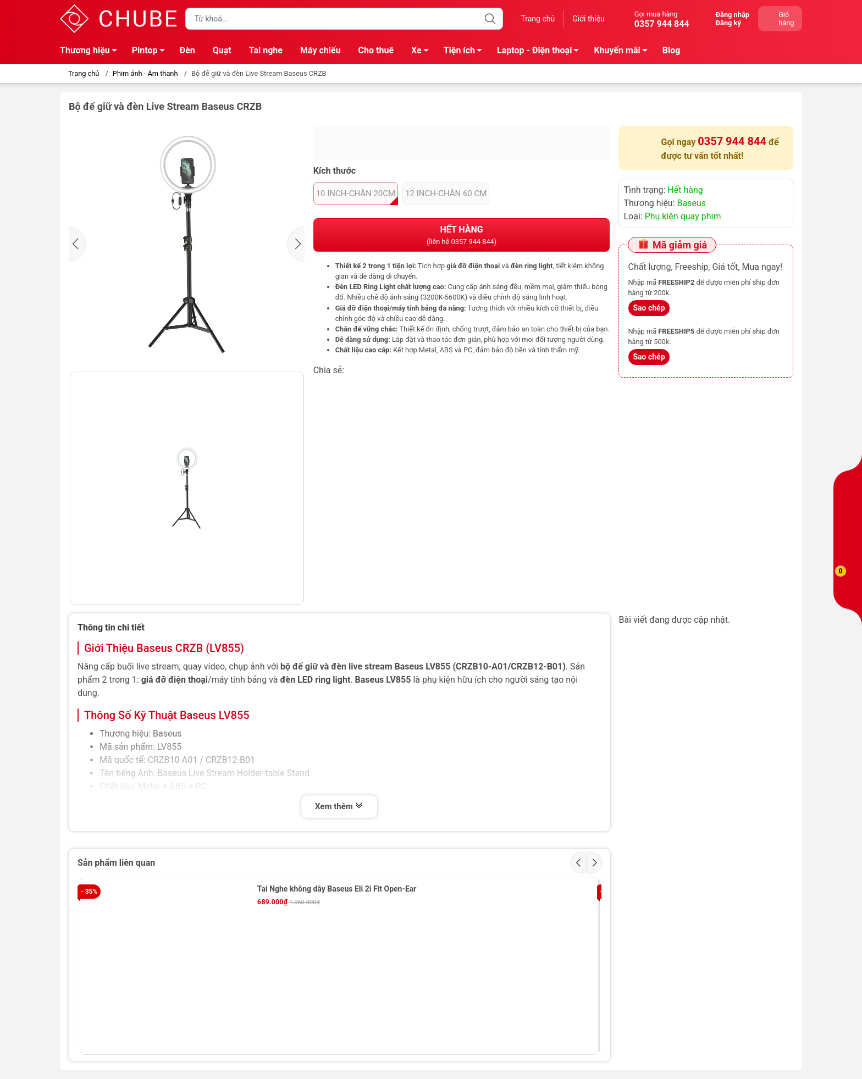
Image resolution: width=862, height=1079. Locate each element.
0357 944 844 (732, 141)
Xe (423, 52)
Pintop (151, 52)
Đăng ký (728, 23)
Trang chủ (538, 18)
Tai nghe (266, 50)
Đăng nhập (732, 14)
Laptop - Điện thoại (541, 52)
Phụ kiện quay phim (683, 216)
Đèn (187, 50)
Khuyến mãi (623, 52)
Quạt (222, 50)
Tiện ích (466, 52)
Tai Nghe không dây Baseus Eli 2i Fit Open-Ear (337, 888)
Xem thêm (339, 806)
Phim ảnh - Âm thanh (145, 73)
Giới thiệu (588, 18)
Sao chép (649, 307)
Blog (671, 50)
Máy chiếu (320, 50)
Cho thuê (376, 50)
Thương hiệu (91, 52)
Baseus (691, 203)
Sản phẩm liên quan (116, 862)
